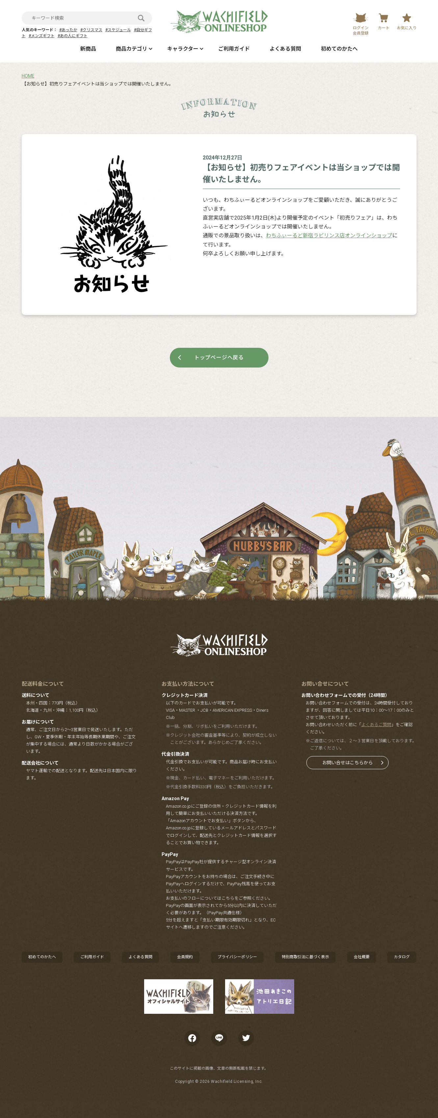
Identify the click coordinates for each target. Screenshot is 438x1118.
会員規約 (185, 957)
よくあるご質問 (376, 724)
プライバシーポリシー (237, 957)
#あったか (68, 30)
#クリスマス (91, 30)
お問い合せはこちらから (347, 762)
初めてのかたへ (339, 49)
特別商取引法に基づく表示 (305, 957)
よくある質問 (285, 49)
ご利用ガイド (234, 49)
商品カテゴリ (131, 49)
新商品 (88, 49)
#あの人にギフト (73, 36)
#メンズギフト (42, 36)
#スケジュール (118, 30)
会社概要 (362, 957)
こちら (227, 898)
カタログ (402, 957)
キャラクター (182, 49)
